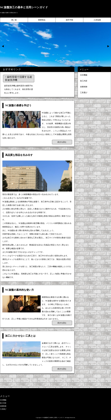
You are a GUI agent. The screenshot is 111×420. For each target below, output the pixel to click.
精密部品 (41, 20)
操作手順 (69, 20)
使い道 (14, 20)
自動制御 (83, 87)
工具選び (83, 93)
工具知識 (97, 20)
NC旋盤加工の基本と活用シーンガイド (24, 7)
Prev (3, 46)
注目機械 (83, 75)
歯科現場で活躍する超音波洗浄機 (18, 78)
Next (108, 46)
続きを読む (62, 142)
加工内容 (83, 81)
